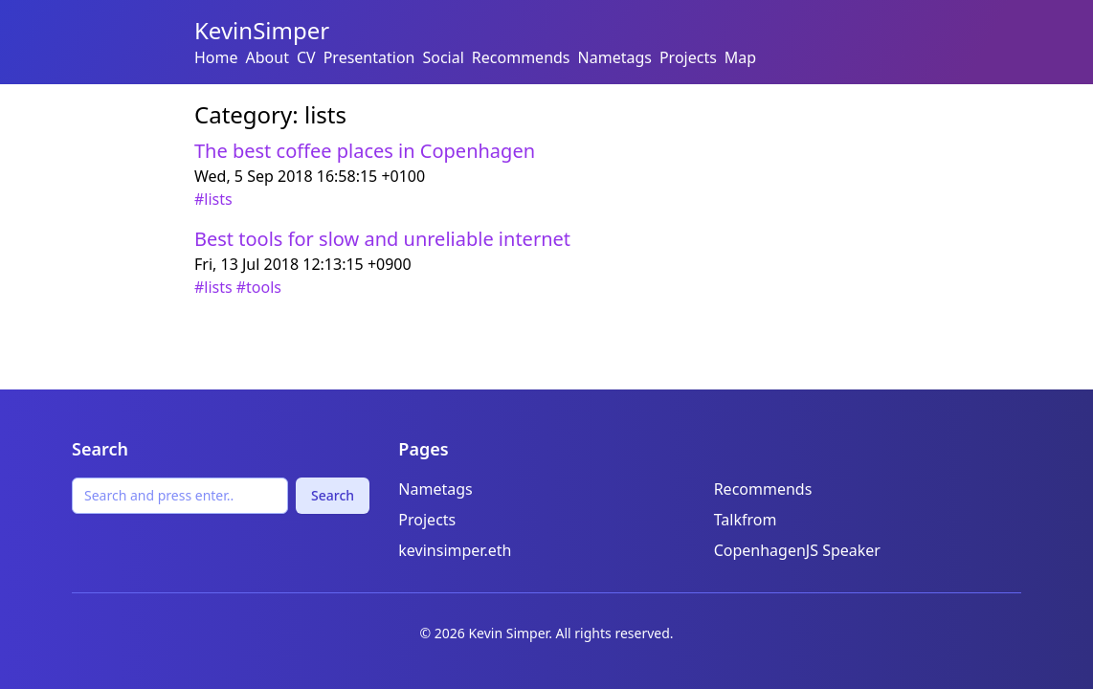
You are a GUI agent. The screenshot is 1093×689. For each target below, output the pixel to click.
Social (442, 57)
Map (740, 57)
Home (216, 57)
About (267, 57)
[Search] (180, 496)
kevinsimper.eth (454, 550)
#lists (213, 199)
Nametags (615, 57)
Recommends (521, 57)
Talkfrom (745, 519)
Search (332, 495)
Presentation (369, 57)
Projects (688, 57)
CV (306, 57)
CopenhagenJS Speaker (797, 550)
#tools (258, 287)
